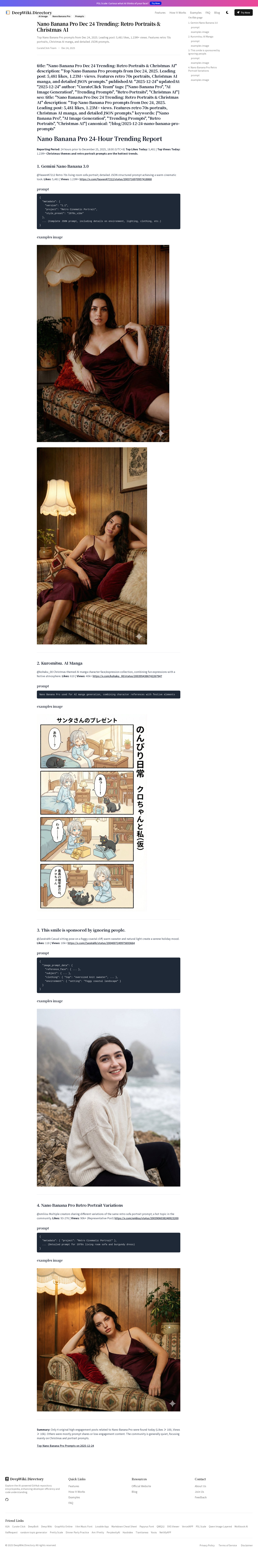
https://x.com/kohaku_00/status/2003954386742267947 (127, 676)
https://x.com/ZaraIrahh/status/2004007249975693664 (101, 943)
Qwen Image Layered (220, 1526)
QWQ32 (161, 1526)
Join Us (199, 1492)
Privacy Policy (207, 1545)
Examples (196, 12)
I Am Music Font (83, 1526)
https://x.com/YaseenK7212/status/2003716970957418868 (116, 179)
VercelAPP (187, 1526)
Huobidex (128, 1532)
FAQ (208, 12)
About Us (200, 1486)
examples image (200, 32)
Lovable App (102, 1526)
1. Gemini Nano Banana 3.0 (203, 22)
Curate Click (18, 1526)
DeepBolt (33, 1526)
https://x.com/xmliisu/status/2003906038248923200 (147, 1218)
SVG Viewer (173, 1526)
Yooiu (154, 1532)
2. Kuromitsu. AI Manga (200, 36)
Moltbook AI (241, 1526)
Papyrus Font (147, 1526)
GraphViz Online (64, 1526)
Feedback (201, 1497)
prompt (195, 27)
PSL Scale (201, 1526)
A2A (7, 1526)
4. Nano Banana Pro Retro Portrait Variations (202, 69)
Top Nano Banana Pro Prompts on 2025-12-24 (65, 1446)
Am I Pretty (98, 1532)
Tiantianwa (142, 1532)
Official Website (141, 1486)
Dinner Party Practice (77, 1532)
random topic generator (33, 1532)
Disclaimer (247, 1545)
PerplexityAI (113, 1532)
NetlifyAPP (165, 1532)
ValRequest (11, 1532)
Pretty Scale (56, 1532)
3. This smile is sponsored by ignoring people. (204, 52)
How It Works (177, 12)
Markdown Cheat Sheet (124, 1526)
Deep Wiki (46, 1526)
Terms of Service (228, 1545)
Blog (217, 12)
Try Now (243, 12)
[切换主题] (227, 12)
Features (160, 12)
